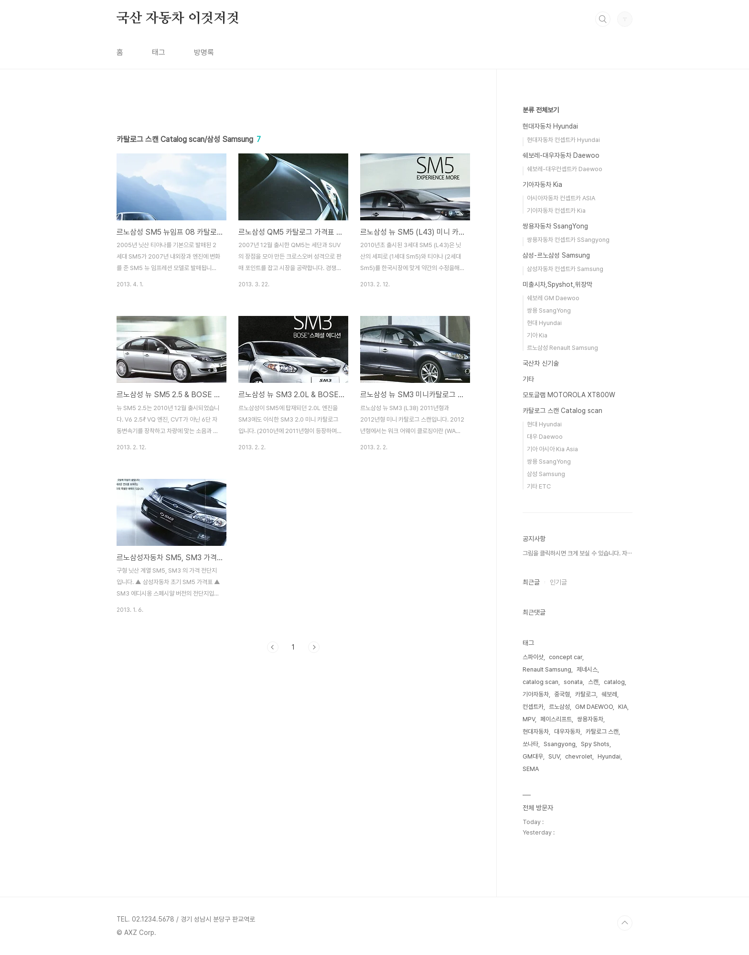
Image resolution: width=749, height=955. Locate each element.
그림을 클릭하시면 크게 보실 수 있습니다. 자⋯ (577, 553)
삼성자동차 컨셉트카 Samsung (565, 268)
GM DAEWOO (594, 706)
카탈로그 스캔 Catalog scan (562, 410)
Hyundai (609, 756)
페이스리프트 (556, 719)
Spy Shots (595, 744)
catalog (614, 681)
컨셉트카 (533, 706)
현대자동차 (536, 731)
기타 (528, 379)
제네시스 (587, 669)
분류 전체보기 (541, 110)
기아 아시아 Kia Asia (552, 449)
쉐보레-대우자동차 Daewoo (561, 155)
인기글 (558, 582)
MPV (529, 719)
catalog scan (540, 681)
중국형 (562, 694)
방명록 (204, 52)
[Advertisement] (293, 185)
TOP (624, 923)
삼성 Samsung (546, 474)
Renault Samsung (547, 669)
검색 (603, 19)
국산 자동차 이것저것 (178, 18)
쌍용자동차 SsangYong (555, 226)
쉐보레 (609, 694)
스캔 (593, 681)
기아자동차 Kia (542, 184)
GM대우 (533, 756)
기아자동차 (536, 694)
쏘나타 (530, 744)
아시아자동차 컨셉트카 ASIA (561, 198)
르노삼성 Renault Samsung (562, 347)
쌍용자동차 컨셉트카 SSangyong (568, 239)
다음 (314, 781)
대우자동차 (567, 731)
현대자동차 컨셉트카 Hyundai (563, 139)
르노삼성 (559, 706)
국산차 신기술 (541, 363)
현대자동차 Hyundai (550, 126)
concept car (565, 657)
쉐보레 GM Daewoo (553, 298)
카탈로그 (585, 694)
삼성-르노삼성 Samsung (556, 255)
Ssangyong (560, 744)
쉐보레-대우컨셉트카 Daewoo (564, 169)
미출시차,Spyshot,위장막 (557, 284)
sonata (573, 681)
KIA (622, 706)
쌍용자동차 (590, 719)
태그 (158, 52)
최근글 (531, 582)
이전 (272, 781)
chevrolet (578, 756)
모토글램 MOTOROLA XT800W (569, 395)
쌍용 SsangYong (549, 310)
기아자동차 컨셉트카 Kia (556, 210)
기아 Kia (537, 335)
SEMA (531, 768)
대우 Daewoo (545, 436)
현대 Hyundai (544, 322)
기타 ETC (539, 486)
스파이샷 (533, 657)
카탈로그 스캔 (602, 731)
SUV (554, 756)
